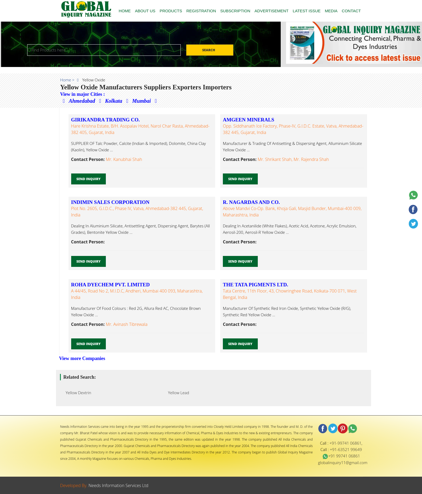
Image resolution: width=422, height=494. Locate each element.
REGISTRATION (201, 11)
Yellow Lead (177, 392)
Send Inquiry (89, 179)
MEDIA (331, 11)
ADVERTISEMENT (271, 11)
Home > (67, 79)
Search (209, 50)
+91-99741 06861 (345, 443)
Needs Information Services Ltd (118, 485)
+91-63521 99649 (346, 449)
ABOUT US (145, 11)
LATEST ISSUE (306, 11)
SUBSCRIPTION (235, 11)
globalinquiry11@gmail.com (342, 462)
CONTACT (351, 11)
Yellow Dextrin (77, 392)
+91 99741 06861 (341, 456)
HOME (125, 11)
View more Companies (82, 358)
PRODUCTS (171, 11)
